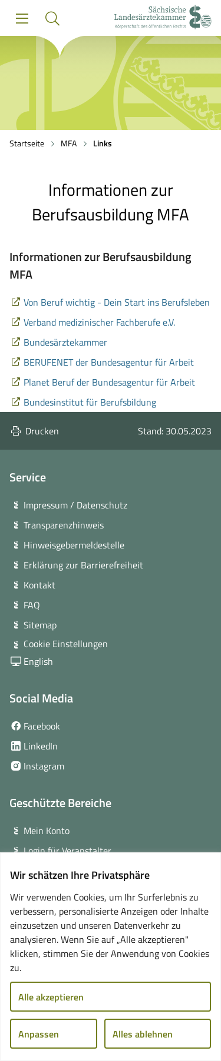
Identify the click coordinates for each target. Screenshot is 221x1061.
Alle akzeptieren (51, 997)
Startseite (26, 143)
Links (102, 143)
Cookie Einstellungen (66, 644)
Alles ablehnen (143, 1034)
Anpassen (38, 1034)
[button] (52, 19)
